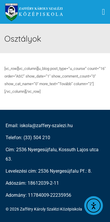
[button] (103, 12)
